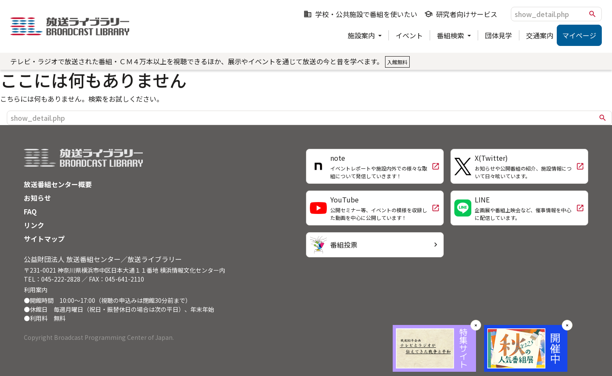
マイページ (579, 35)
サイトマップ (44, 239)
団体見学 (498, 35)
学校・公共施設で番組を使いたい (360, 14)
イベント (409, 35)
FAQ (30, 211)
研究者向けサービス (460, 14)
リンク (34, 225)
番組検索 (451, 35)
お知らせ (37, 198)
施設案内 (362, 35)
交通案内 (539, 35)
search (592, 14)
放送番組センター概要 (58, 184)
